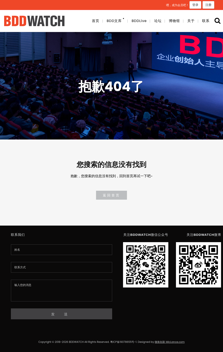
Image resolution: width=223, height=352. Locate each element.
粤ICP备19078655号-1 (123, 342)
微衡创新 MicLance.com (169, 342)
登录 (195, 5)
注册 (208, 5)
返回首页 (111, 195)
